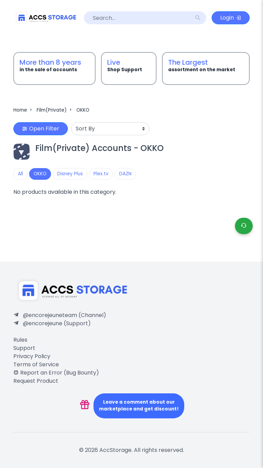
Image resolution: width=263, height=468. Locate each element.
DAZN (125, 173)
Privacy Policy (31, 356)
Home (23, 110)
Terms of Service (36, 364)
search (198, 17)
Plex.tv (101, 173)
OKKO (82, 110)
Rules (20, 340)
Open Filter (40, 128)
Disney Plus (70, 173)
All (20, 173)
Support (24, 348)
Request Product (35, 381)
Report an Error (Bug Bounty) (56, 373)
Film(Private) (55, 110)
